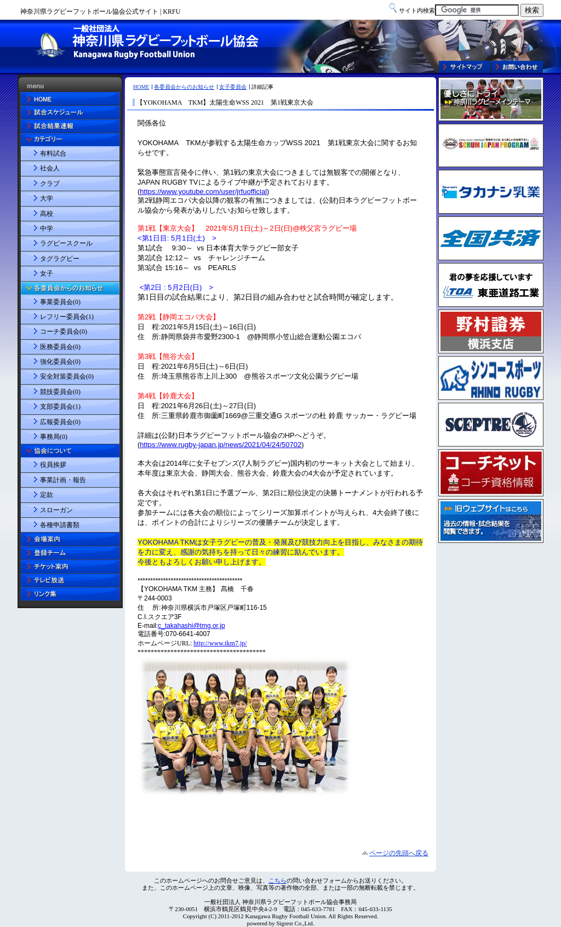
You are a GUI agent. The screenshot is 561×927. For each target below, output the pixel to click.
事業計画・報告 (63, 480)
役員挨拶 (53, 464)
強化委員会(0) (60, 361)
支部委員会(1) (60, 406)
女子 (46, 273)
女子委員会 (233, 87)
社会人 (50, 168)
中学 (46, 228)
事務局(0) (53, 436)
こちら (277, 880)
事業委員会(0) (60, 302)
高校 (46, 214)
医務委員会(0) (60, 347)
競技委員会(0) (60, 392)
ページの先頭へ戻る (398, 853)
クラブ (50, 183)
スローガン (56, 510)
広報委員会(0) (60, 422)
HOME (141, 87)
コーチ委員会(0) (63, 331)
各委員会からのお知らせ (184, 87)
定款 (46, 495)
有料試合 (53, 153)
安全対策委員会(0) (67, 376)
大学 (46, 198)
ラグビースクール (66, 243)
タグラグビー (59, 258)
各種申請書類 (59, 525)
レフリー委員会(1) (67, 317)
